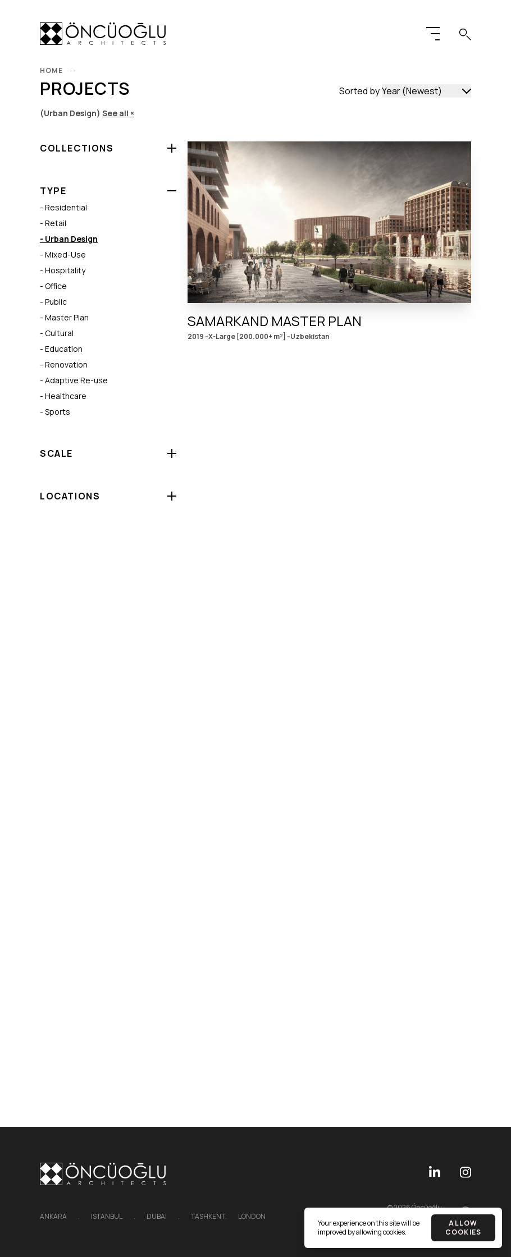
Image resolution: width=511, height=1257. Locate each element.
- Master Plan (64, 317)
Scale (56, 453)
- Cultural (57, 333)
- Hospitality (62, 270)
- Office (53, 286)
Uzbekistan (310, 336)
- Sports (55, 411)
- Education (61, 348)
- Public (53, 301)
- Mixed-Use (63, 254)
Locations (70, 496)
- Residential (63, 207)
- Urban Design (69, 238)
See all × (118, 113)
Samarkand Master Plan (275, 320)
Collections (77, 148)
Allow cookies (463, 1227)
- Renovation (64, 364)
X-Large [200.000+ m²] (247, 336)
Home (59, 70)
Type (53, 191)
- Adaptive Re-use (74, 380)
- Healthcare (63, 396)
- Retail (53, 223)
